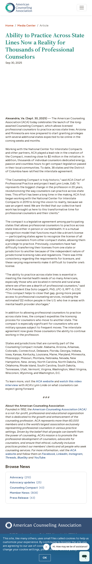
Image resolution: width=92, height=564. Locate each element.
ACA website (45, 381)
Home (9, 25)
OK (45, 557)
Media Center (26, 25)
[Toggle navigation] (82, 7)
